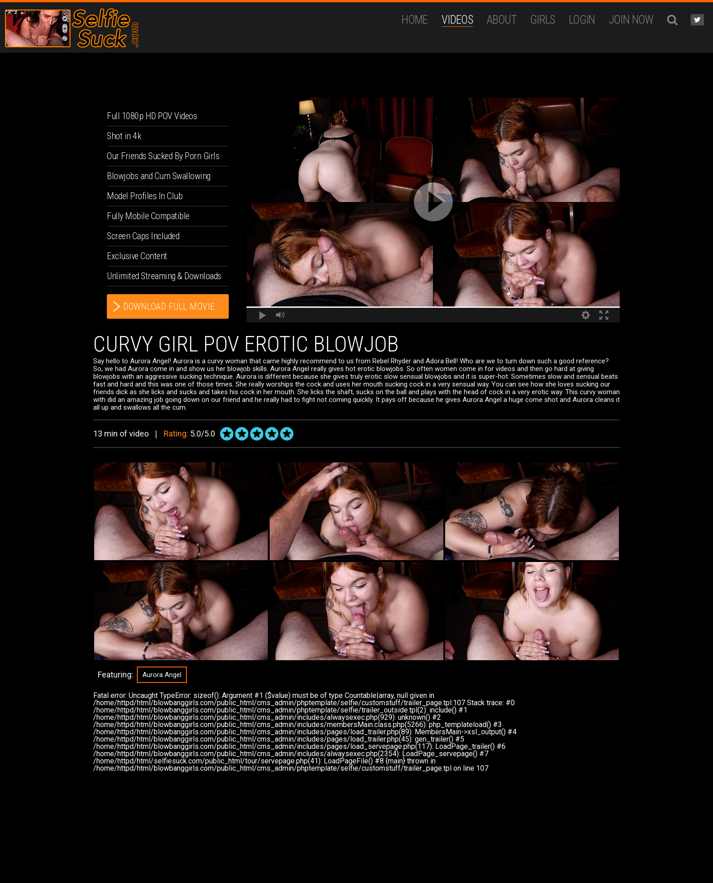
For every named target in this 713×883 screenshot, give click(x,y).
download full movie (169, 306)
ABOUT (502, 19)
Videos (457, 19)
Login (582, 19)
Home (415, 19)
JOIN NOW (631, 19)
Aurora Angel (161, 675)
